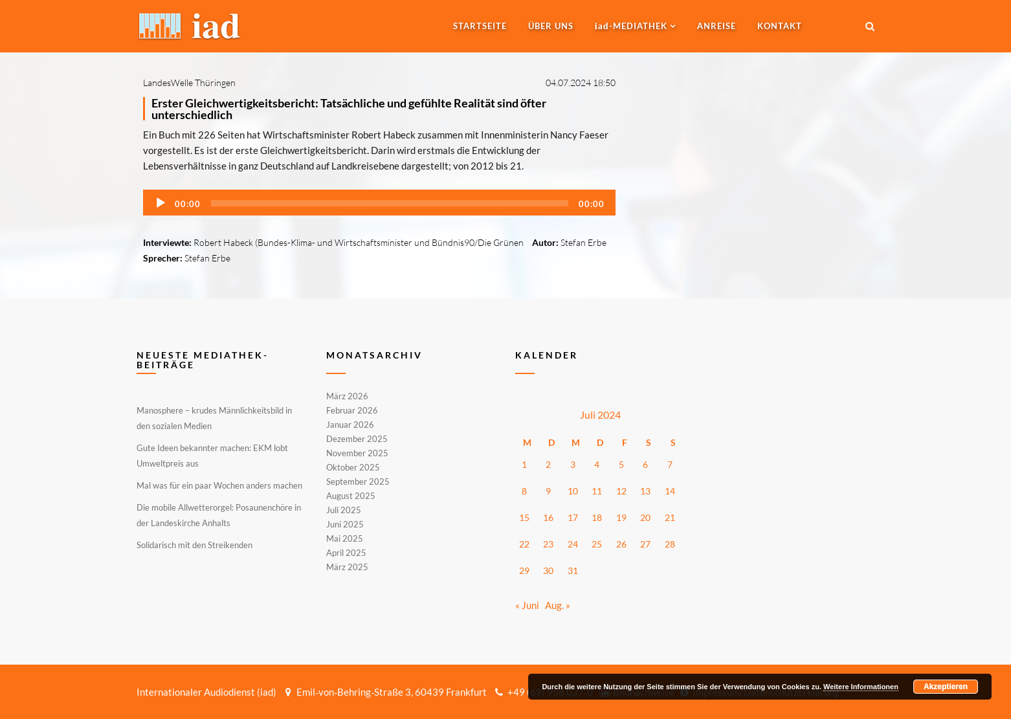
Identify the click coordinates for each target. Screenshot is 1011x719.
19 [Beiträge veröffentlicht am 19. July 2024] (621, 517)
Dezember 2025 (357, 439)
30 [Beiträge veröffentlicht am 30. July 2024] (548, 570)
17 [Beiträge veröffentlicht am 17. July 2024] (573, 517)
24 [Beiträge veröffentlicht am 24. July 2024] (573, 543)
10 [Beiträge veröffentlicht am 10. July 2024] (573, 490)
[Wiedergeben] (160, 203)
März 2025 (347, 566)
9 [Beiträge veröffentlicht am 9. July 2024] (548, 490)
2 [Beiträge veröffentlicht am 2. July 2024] (548, 464)
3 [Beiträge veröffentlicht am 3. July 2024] (572, 464)
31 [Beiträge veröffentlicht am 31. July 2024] (573, 570)
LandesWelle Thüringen (189, 82)
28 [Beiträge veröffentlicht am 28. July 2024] (670, 543)
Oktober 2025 (353, 467)
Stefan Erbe (583, 242)
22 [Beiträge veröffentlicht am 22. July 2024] (524, 543)
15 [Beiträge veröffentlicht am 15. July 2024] (524, 517)
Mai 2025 (344, 538)
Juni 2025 (345, 524)
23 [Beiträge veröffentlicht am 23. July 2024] (548, 543)
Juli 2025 (343, 510)
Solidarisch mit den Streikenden (194, 545)
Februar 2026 (352, 410)
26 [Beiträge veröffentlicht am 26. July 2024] (621, 543)
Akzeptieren (946, 686)
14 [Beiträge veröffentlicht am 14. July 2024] (670, 490)
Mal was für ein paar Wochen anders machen (219, 485)
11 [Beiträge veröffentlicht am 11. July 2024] (597, 490)
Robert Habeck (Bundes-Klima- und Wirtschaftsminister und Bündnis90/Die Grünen (359, 242)
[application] (379, 203)
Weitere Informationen (860, 687)
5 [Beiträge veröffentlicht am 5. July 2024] (621, 464)
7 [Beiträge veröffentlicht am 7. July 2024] (669, 464)
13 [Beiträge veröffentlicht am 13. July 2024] (645, 490)
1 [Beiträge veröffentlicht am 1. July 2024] (524, 464)
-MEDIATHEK (631, 26)
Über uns (550, 26)
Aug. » (557, 605)
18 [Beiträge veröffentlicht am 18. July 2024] (597, 517)
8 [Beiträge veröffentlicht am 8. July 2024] (524, 490)
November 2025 (357, 453)
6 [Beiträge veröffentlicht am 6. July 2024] (645, 464)
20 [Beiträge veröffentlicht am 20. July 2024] (645, 517)
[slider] (389, 203)
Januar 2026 (350, 424)
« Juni (527, 605)
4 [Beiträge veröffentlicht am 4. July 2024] (596, 464)
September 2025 (358, 481)
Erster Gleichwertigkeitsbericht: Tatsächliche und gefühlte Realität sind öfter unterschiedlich (348, 109)
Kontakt (779, 26)
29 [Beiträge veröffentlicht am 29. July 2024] (524, 570)
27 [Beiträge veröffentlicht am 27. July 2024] (645, 543)
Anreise (716, 26)
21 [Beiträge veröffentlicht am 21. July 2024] (670, 517)
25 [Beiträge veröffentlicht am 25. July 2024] (597, 543)
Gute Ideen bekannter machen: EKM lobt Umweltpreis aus (212, 456)
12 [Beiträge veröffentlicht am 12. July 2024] (621, 490)
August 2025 (350, 496)
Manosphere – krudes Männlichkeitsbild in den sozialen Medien (214, 418)
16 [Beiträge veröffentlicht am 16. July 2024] (548, 517)
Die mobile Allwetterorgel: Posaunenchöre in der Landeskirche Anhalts (219, 515)
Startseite (480, 26)
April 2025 (346, 553)
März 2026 (347, 396)
